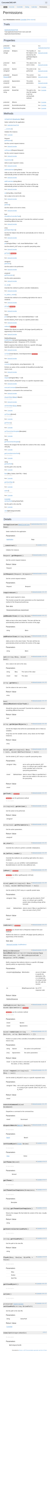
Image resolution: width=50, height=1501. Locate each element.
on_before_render (9, 294)
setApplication (8, 119)
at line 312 (44, 1031)
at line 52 (44, 1189)
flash (5, 473)
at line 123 (44, 635)
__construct (8, 129)
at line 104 (44, 1283)
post (5, 317)
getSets (6, 204)
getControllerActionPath (11, 453)
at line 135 (44, 656)
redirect (6, 326)
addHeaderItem (9, 169)
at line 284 (44, 950)
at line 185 (44, 749)
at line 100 (44, 592)
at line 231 (44, 842)
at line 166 (44, 723)
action (6, 490)
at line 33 (44, 1143)
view (5, 511)
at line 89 (44, 573)
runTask (6, 354)
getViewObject (8, 482)
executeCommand (10, 387)
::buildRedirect (16, 944)
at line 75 (44, 555)
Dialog (27, 7)
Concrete (11, 7)
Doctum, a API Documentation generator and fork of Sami (33, 1350)
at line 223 (44, 824)
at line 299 (44, 1004)
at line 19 (44, 524)
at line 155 (44, 700)
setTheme (7, 414)
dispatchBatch (8, 397)
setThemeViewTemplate (11, 431)
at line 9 (45, 1332)
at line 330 (44, 1070)
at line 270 (44, 924)
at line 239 (44, 852)
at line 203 (44, 793)
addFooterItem (8, 181)
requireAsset (8, 160)
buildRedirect (8, 340)
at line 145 (44, 682)
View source (31, 19)
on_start (7, 285)
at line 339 (44, 1104)
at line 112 (44, 615)
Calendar (34, 7)
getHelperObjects (9, 230)
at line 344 (44, 1124)
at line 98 (44, 1256)
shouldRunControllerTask (12, 216)
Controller (20, 7)
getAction (7, 263)
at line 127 (44, 1303)
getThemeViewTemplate (11, 442)
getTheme (7, 423)
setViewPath (8, 501)
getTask (6, 253)
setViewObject (8, 406)
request (6, 378)
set (5, 193)
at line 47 (44, 1179)
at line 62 (44, 1207)
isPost (6, 306)
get (5, 243)
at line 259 (44, 882)
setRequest (8, 150)
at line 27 (44, 545)
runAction (7, 364)
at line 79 (44, 1228)
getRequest (8, 140)
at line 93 (44, 1238)
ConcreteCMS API (9, 3)
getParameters (9, 275)
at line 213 (44, 805)
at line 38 (44, 1161)
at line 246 (44, 869)
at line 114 (44, 1293)
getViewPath (8, 464)
